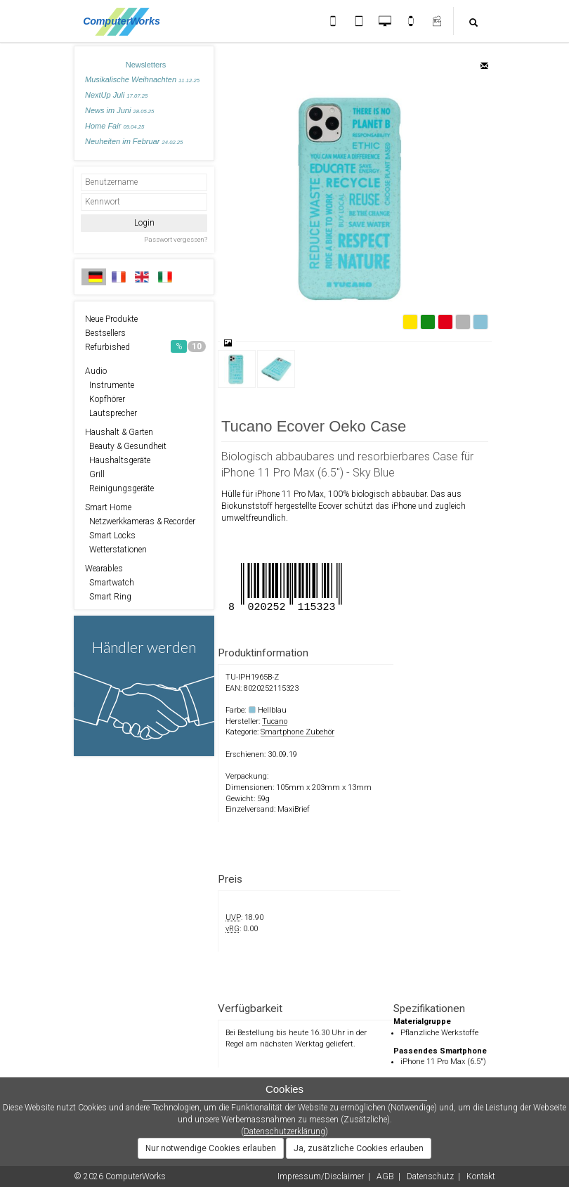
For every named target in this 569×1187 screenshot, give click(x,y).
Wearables (104, 568)
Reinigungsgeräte (119, 488)
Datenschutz (430, 1176)
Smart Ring (108, 597)
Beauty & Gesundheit (125, 446)
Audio (96, 371)
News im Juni (119, 110)
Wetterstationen (116, 549)
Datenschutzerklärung (284, 1131)
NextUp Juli (116, 95)
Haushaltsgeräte (117, 460)
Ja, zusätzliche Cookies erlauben (359, 1148)
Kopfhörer (105, 399)
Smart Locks (110, 535)
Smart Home (108, 507)
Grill (95, 474)
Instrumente (109, 385)
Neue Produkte (111, 319)
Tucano (274, 721)
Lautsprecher (111, 413)
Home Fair (114, 126)
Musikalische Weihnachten (142, 79)
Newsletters (146, 64)
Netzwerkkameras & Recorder (140, 521)
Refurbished (145, 346)
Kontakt (480, 1176)
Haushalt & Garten (119, 432)
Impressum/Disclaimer (320, 1176)
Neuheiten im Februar (134, 141)
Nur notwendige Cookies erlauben (210, 1148)
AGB (385, 1176)
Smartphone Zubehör (297, 732)
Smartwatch (109, 583)
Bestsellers (105, 333)
